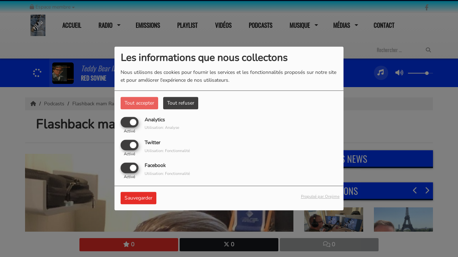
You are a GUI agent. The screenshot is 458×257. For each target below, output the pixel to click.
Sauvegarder (138, 198)
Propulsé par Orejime (320, 197)
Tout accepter (139, 103)
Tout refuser (180, 103)
